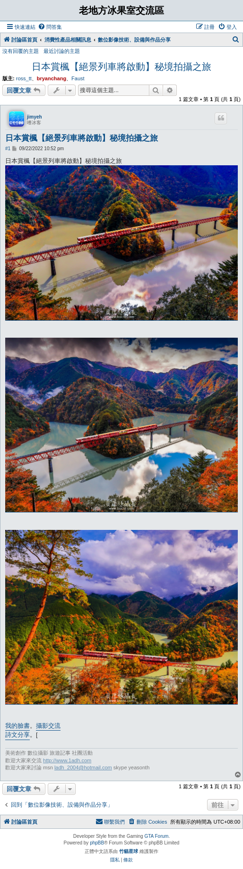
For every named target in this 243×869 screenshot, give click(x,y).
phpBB (97, 842)
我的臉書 (17, 725)
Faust (78, 78)
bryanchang (51, 78)
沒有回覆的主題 (20, 51)
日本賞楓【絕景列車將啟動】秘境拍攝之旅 (121, 66)
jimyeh (34, 116)
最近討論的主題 (61, 51)
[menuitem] (50, 27)
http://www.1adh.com (67, 760)
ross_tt (24, 78)
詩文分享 (17, 734)
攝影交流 (48, 725)
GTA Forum (156, 836)
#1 (7, 148)
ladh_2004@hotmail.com (83, 767)
